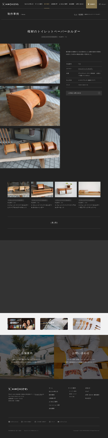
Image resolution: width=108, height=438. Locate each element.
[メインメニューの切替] (102, 4)
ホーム (75, 14)
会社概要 (71, 4)
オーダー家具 (72, 391)
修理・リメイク (73, 394)
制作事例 (46, 4)
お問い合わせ (80, 4)
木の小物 (71, 396)
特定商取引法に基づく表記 (14, 430)
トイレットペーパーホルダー (85, 69)
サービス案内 (38, 4)
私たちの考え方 (29, 4)
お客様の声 (54, 4)
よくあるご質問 (63, 4)
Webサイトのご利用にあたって (31, 430)
